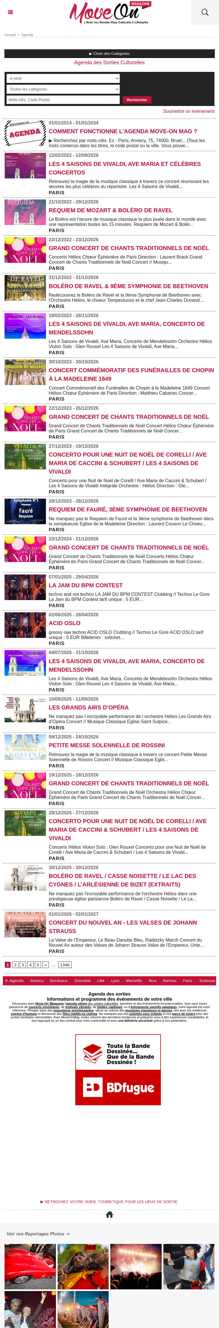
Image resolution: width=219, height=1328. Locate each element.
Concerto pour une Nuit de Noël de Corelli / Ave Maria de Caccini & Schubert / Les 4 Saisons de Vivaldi (128, 463)
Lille (101, 981)
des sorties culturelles (92, 1003)
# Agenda (14, 981)
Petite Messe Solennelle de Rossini (107, 745)
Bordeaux (59, 981)
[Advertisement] (109, 1153)
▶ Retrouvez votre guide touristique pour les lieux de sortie (108, 1202)
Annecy (37, 981)
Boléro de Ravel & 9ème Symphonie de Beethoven (128, 286)
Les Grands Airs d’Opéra (89, 707)
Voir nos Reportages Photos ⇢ (37, 1234)
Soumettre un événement (188, 111)
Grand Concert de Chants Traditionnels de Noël (129, 248)
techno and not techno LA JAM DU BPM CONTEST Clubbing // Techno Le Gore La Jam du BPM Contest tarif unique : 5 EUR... (129, 597)
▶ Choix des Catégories (109, 53)
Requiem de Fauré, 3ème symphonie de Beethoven (128, 509)
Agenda (27, 35)
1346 (65, 964)
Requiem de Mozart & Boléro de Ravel (111, 210)
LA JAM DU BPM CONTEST (86, 585)
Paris (187, 981)
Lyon (115, 981)
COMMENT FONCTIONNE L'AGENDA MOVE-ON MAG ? (123, 131)
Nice (153, 981)
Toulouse (207, 981)
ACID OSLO (64, 623)
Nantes (169, 981)
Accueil (10, 35)
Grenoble (82, 981)
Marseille (134, 981)
